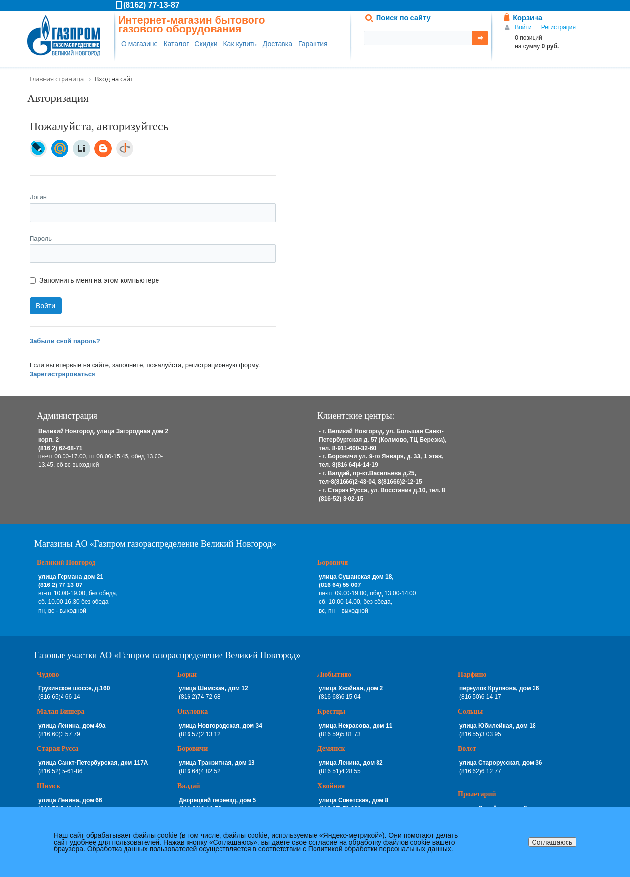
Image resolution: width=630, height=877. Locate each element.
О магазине (139, 44)
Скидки (205, 44)
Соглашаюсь (552, 842)
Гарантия (313, 44)
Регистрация (558, 27)
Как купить (239, 44)
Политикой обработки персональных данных (379, 849)
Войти (523, 27)
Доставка (277, 44)
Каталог (176, 44)
